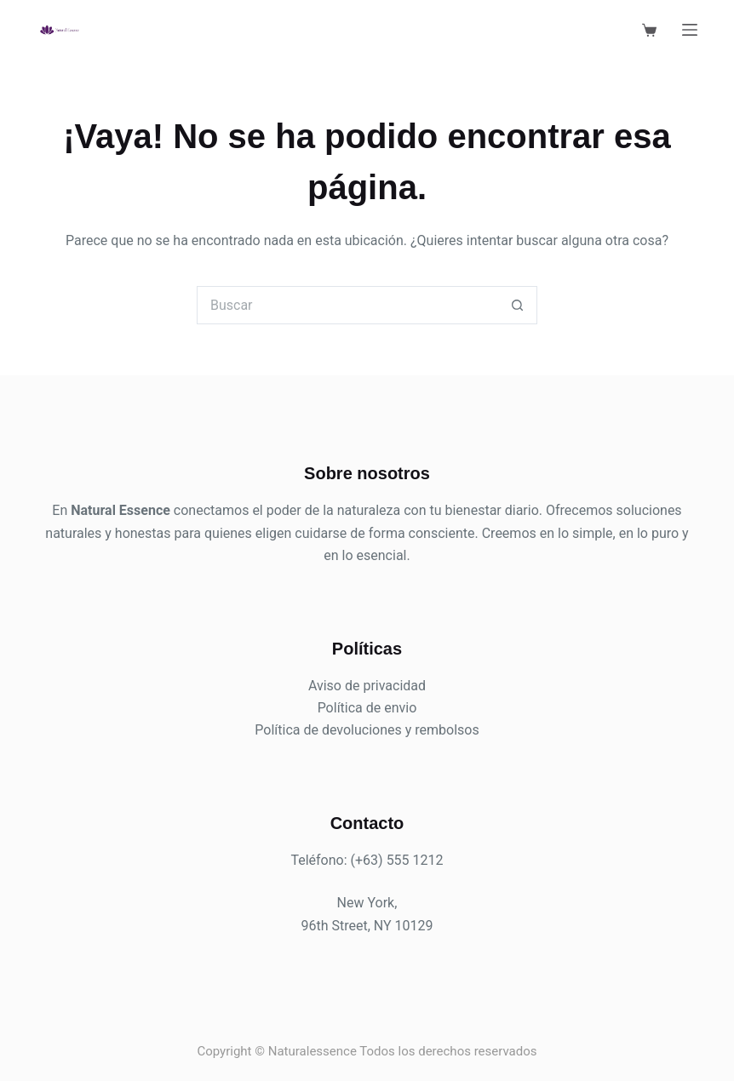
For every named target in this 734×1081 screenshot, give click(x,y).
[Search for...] (348, 305)
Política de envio (367, 708)
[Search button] (518, 305)
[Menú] (689, 29)
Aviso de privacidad (367, 686)
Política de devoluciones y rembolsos (367, 730)
